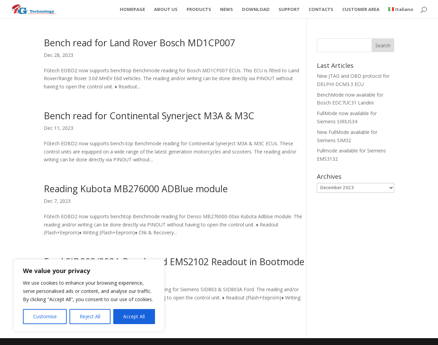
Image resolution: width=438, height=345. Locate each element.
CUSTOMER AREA (360, 9)
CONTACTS (321, 9)
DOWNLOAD (256, 9)
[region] (89, 295)
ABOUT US (166, 9)
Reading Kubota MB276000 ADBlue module (136, 188)
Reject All (90, 316)
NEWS (226, 9)
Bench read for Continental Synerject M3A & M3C (149, 115)
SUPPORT (289, 9)
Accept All (134, 316)
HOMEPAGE (132, 9)
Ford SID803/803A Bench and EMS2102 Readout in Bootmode (174, 261)
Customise (45, 316)
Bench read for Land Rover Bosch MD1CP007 (139, 42)
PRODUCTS (198, 9)
